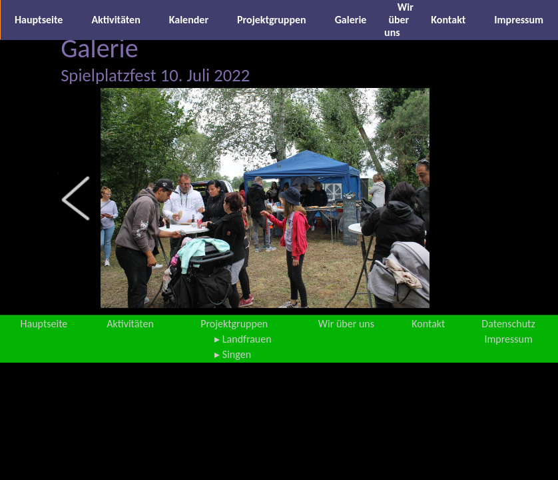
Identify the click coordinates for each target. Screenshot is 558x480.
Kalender (188, 19)
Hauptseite (39, 19)
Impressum (518, 19)
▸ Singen (232, 354)
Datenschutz (508, 323)
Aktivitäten (115, 19)
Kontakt (448, 19)
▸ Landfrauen (242, 339)
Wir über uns (399, 20)
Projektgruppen (271, 19)
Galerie (351, 19)
